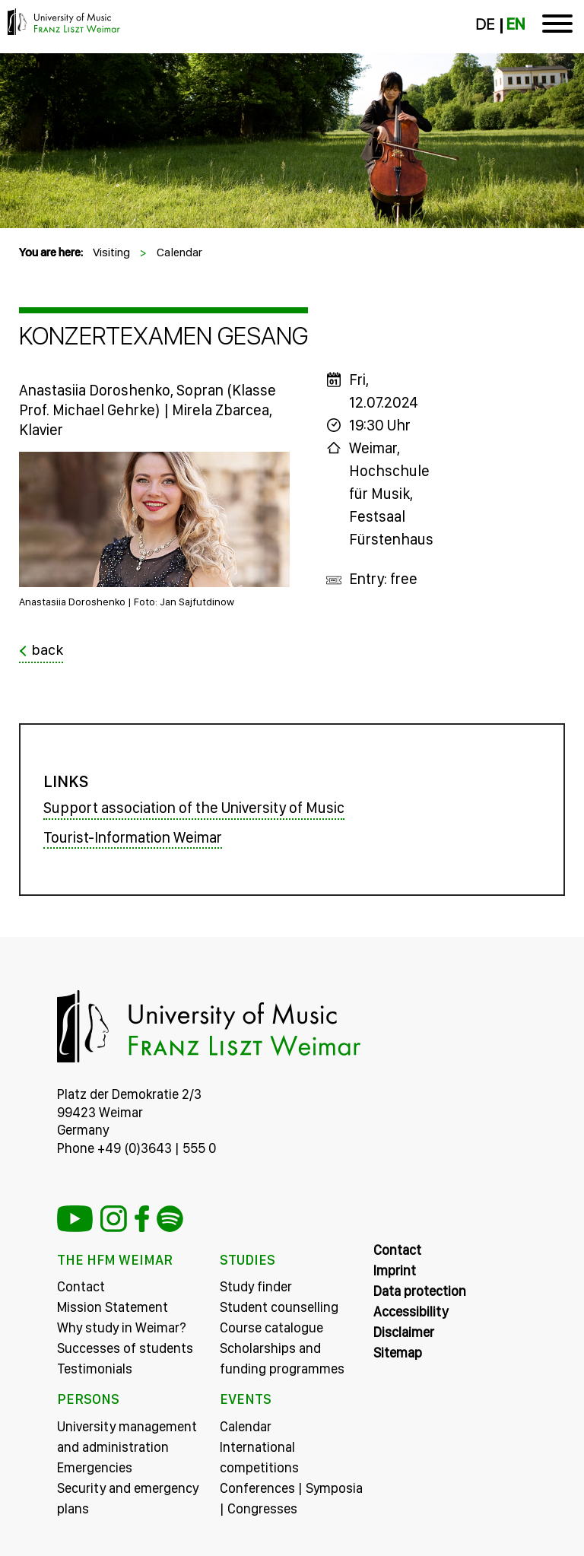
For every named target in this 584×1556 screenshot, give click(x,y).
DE (484, 24)
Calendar (179, 252)
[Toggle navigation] (557, 26)
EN (515, 24)
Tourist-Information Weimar (132, 836)
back (47, 650)
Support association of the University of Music (193, 808)
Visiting (111, 252)
